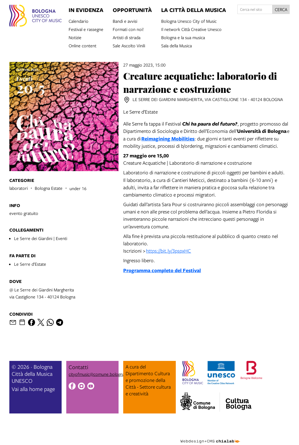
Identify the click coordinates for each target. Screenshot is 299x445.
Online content (82, 45)
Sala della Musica (176, 45)
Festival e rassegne (86, 29)
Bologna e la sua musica (183, 37)
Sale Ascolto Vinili (129, 45)
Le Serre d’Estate (30, 264)
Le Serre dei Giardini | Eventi (40, 238)
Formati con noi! (128, 29)
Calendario (78, 20)
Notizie (75, 37)
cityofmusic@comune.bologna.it (98, 374)
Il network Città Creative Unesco (191, 29)
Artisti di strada (126, 37)
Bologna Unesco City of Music (189, 20)
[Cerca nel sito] (254, 9)
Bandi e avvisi (125, 20)
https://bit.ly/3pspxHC (168, 250)
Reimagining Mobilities (167, 138)
